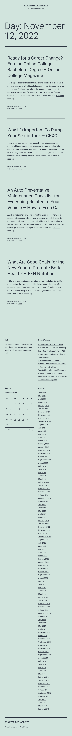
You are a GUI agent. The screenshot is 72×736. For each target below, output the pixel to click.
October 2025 (43, 418)
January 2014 (43, 680)
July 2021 (42, 581)
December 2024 (44, 450)
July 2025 (42, 428)
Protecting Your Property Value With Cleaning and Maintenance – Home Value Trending (51, 354)
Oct (7, 430)
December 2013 (44, 683)
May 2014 (42, 668)
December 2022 (44, 527)
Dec (31, 430)
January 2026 (43, 409)
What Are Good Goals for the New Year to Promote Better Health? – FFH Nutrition (35, 267)
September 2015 (44, 642)
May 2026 (42, 396)
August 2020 (43, 616)
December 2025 (44, 412)
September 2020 (44, 613)
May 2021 (42, 588)
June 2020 (42, 623)
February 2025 (43, 444)
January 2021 (43, 600)
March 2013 (42, 706)
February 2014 (43, 677)
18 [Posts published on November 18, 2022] (23, 414)
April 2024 (42, 476)
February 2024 (43, 482)
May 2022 (42, 549)
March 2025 (42, 441)
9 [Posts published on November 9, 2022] (15, 409)
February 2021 (43, 597)
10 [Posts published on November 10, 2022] (19, 409)
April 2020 (42, 629)
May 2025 (42, 434)
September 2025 (44, 421)
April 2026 (42, 399)
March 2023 (42, 517)
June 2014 (42, 664)
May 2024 (42, 473)
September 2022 (44, 536)
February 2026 (43, 406)
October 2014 (43, 652)
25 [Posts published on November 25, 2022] (23, 420)
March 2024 (42, 479)
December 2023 (44, 489)
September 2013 (44, 693)
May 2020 (42, 626)
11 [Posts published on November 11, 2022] (23, 409)
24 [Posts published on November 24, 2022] (19, 420)
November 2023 (44, 492)
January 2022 (43, 562)
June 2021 (42, 584)
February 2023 (43, 520)
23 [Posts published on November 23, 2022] (15, 420)
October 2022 (43, 533)
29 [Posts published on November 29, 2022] (11, 425)
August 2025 (43, 425)
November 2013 (44, 687)
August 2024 (43, 463)
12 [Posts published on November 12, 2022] (27, 409)
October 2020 (43, 610)
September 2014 (44, 655)
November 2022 (44, 530)
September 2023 (44, 498)
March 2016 (42, 636)
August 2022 (43, 540)
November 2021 (44, 568)
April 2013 (42, 703)
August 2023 (43, 501)
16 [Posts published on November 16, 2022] (15, 414)
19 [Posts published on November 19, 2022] (27, 414)
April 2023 (42, 514)
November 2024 (44, 453)
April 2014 (42, 671)
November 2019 (44, 632)
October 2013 (43, 690)
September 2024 (44, 460)
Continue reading (24, 294)
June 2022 (42, 546)
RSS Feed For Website (36, 5)
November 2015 (44, 639)
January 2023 (43, 524)
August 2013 (43, 696)
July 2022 (42, 543)
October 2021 (43, 572)
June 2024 (42, 469)
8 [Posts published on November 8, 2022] (10, 409)
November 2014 (44, 648)
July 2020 (42, 620)
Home (20, 109)
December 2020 (44, 604)
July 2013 (42, 699)
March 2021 (42, 594)
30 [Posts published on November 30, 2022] (15, 425)
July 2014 (42, 661)
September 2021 (44, 575)
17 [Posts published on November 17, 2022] (19, 414)
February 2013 (43, 709)
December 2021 (44, 565)
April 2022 (42, 552)
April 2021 (42, 591)
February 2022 (43, 559)
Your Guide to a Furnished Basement (52, 370)
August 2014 (43, 658)
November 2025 (44, 415)
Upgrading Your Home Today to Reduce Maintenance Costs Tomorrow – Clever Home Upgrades (52, 376)
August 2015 (43, 645)
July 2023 (42, 504)
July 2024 (42, 466)
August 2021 (43, 578)
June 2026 (42, 393)
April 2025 (42, 437)
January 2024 (43, 485)
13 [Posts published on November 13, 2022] (31, 409)
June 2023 (42, 508)
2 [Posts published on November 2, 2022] (15, 404)
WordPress (24, 727)
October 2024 (43, 457)
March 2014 (42, 674)
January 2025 (43, 447)
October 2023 (43, 495)
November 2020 (44, 607)
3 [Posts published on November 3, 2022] (19, 404)
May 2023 (42, 511)
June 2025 (42, 431)
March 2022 (42, 556)
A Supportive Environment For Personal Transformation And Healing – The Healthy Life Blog (52, 363)
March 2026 (42, 402)
